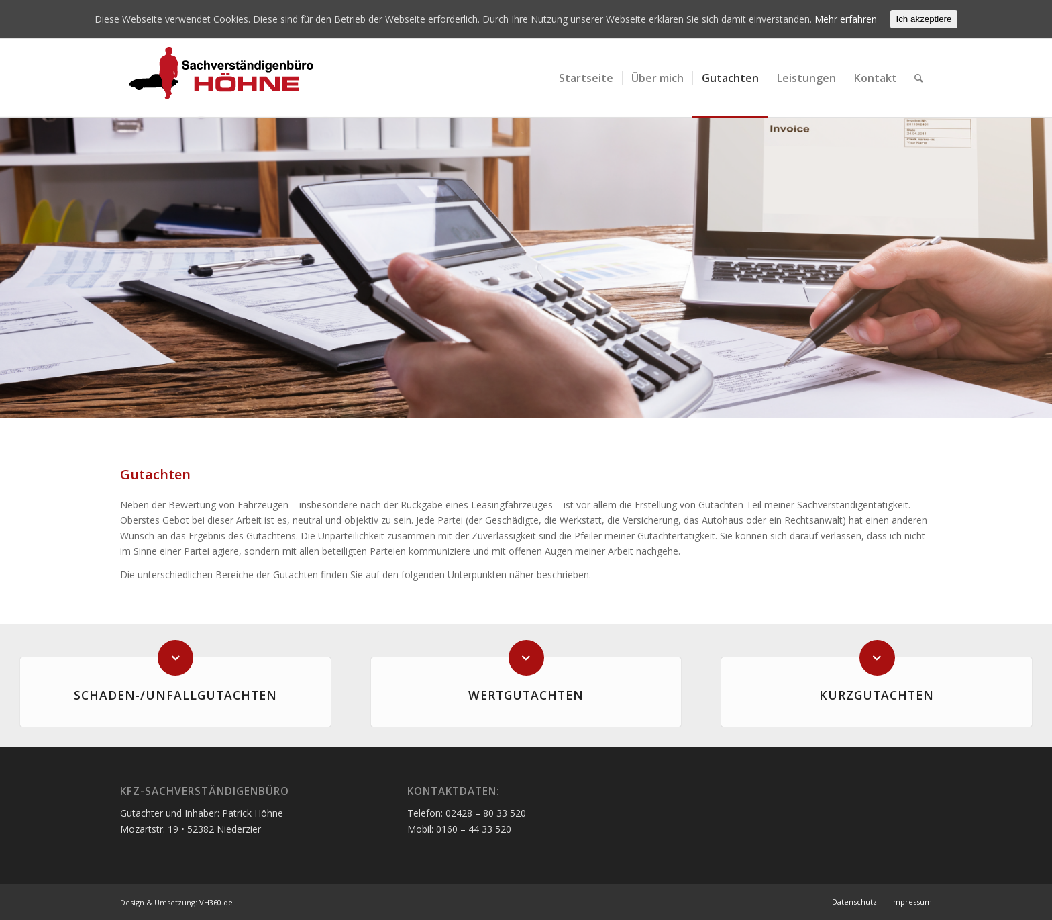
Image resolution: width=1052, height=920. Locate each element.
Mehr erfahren (845, 19)
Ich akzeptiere (924, 19)
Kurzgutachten (876, 695)
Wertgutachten (526, 695)
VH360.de (216, 902)
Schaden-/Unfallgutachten (175, 695)
